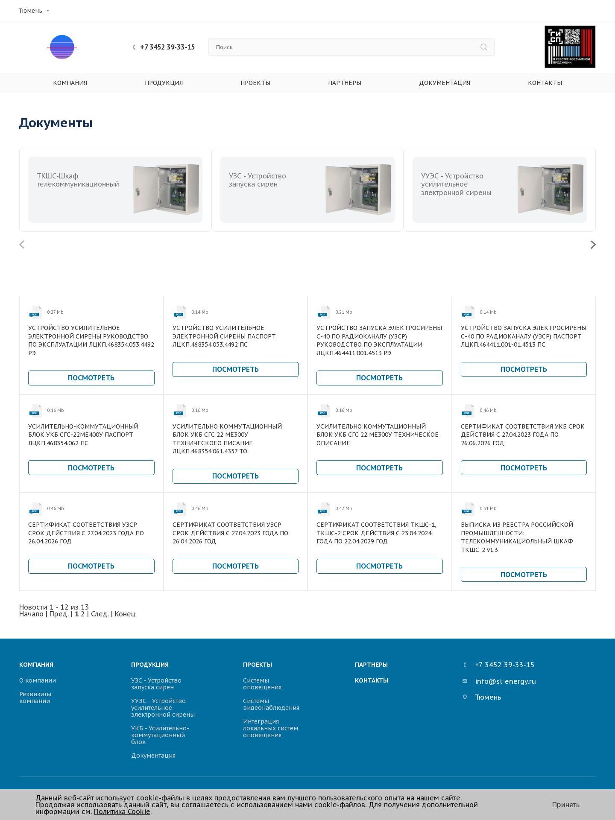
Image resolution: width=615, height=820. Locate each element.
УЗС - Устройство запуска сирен (156, 684)
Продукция (164, 83)
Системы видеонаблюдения (271, 704)
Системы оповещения (262, 684)
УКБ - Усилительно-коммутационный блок (160, 735)
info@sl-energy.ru (499, 682)
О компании (37, 680)
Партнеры (344, 83)
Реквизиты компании (35, 697)
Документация (444, 83)
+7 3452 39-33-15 (167, 47)
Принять (566, 804)
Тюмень (30, 11)
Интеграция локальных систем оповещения (270, 728)
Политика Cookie (122, 811)
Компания (70, 83)
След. (100, 614)
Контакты (545, 83)
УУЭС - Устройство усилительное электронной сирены (163, 707)
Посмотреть (91, 378)
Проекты (255, 83)
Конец (125, 614)
